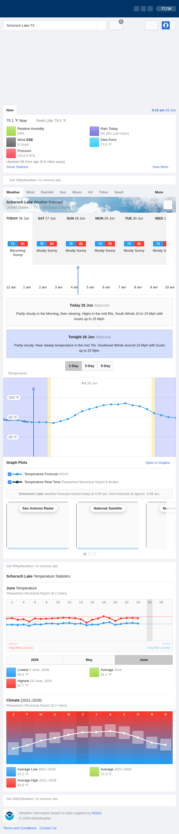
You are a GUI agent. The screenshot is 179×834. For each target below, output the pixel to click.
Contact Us (48, 828)
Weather (13, 192)
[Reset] (92, 25)
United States (17, 207)
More (159, 192)
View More (160, 167)
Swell (118, 192)
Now (9, 110)
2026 (35, 660)
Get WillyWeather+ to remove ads (35, 180)
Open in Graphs (157, 463)
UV (90, 192)
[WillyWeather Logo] (28, 8)
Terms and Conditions (19, 828)
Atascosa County (57, 207)
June (144, 660)
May (89, 660)
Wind (30, 192)
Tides (103, 192)
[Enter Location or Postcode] (54, 25)
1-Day (73, 366)
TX (35, 207)
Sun (63, 192)
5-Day (105, 366)
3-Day (89, 366)
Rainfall (47, 192)
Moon (77, 192)
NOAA (97, 813)
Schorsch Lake (76, 207)
